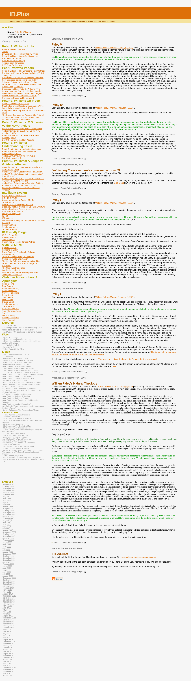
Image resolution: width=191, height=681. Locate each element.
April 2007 (7, 522)
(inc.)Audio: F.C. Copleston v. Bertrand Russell (22, 332)
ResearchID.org (9, 225)
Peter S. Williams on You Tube (15, 104)
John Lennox (8, 297)
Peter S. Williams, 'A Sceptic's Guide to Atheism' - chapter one (23, 460)
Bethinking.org (8, 254)
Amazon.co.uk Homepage (13, 60)
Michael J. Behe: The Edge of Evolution (18, 360)
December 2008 (9, 560)
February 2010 (8, 588)
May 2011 (6, 610)
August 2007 (8, 530)
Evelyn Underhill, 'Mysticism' (13, 456)
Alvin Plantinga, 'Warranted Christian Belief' (18, 446)
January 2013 (8, 646)
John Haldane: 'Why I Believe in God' (17, 366)
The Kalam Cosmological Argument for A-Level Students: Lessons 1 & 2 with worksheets (23, 116)
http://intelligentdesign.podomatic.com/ (138, 557)
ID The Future (8, 356)
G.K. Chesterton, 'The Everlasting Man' (17, 426)
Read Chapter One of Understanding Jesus (21, 149)
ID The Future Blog (10, 235)
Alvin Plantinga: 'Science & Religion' (16, 396)
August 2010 (8, 594)
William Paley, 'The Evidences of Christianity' (19, 443)
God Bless (119, 183)
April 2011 (7, 608)
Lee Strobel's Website (11, 345)
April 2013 (7, 652)
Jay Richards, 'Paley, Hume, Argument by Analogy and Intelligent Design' (23, 407)
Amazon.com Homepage (13, 63)
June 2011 (7, 612)
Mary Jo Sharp (8, 315)
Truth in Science (9, 229)
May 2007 (6, 524)
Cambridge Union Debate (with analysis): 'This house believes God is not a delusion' (23, 107)
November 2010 (9, 600)
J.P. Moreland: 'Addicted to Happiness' (17, 394)
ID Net (5, 216)
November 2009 (9, 582)
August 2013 (8, 654)
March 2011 (7, 606)
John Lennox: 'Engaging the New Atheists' (19, 376)
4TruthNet (6, 265)
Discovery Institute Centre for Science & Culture (23, 207)
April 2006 (7, 498)
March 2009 (7, 566)
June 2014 (7, 664)
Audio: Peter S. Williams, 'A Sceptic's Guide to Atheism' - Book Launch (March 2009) (22, 184)
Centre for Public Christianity (15, 259)
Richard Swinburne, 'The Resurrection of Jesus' (21, 410)
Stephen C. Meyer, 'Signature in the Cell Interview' (22, 382)
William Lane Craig (10, 288)
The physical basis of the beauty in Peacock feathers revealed (127, 359)
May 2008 (6, 546)
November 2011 (9, 622)
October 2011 (8, 620)
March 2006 (7, 496)
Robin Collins (8, 284)
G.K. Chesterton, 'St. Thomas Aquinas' (17, 428)
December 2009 (9, 584)
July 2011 (6, 614)
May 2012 (6, 634)
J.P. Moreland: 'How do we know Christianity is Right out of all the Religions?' (23, 391)
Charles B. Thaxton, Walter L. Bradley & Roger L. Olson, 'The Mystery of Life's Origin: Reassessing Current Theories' (23, 452)
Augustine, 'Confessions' (11, 417)
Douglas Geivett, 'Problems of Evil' (16, 364)
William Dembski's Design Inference (18, 209)
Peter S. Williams (22, 32)
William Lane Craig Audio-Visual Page (18, 339)
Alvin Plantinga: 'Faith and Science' (16, 398)
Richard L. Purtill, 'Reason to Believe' (16, 448)
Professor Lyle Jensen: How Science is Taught (20, 370)
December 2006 (9, 514)
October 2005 (8, 486)
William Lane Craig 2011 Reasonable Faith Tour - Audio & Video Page (22, 342)
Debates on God (9, 326)
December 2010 (9, 602)
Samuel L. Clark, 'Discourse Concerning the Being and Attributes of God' (22, 431)
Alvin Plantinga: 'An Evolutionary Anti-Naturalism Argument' (21, 401)
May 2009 (6, 570)
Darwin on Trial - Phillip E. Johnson (17, 204)
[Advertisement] (115, 31)
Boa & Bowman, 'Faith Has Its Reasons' (17, 419)
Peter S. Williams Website (13, 49)
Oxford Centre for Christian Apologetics (19, 263)
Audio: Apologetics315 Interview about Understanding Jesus (19, 152)
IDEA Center (7, 218)
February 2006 (8, 494)
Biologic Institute (9, 198)
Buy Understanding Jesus (13, 158)
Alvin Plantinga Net (10, 309)
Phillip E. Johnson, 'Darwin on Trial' (15, 435)
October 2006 (8, 510)
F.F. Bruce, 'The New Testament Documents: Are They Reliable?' (22, 421)
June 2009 (7, 572)
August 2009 (8, 576)
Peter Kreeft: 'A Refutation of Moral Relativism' (20, 372)
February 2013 (8, 648)
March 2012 (7, 630)
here (114, 366)
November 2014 (9, 670)
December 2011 (9, 624)
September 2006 (9, 508)
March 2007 (7, 520)
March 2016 (7, 676)
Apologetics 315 (9, 247)
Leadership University (11, 270)
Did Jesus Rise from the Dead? (16, 119)
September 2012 (9, 642)
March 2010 (7, 590)
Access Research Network (14, 195)
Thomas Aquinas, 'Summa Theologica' (16, 415)
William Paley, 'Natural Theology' (14, 441)
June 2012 (7, 636)
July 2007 (6, 528)
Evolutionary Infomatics (12, 211)
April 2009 (7, 568)
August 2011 (8, 616)
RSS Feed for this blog (12, 65)
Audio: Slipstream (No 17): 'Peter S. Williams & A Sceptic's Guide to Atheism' (23, 179)
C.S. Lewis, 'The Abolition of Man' (15, 437)
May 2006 (6, 500)
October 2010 (8, 598)
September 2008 (9, 554)
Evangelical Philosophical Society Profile (20, 54)
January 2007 (8, 516)
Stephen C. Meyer (10, 227)
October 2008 (8, 556)
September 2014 (9, 668)
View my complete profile (14, 41)
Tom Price (6, 313)
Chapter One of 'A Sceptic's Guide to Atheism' (22, 172)
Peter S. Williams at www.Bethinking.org (20, 56)
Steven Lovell (8, 302)
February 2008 (8, 540)
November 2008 (9, 558)
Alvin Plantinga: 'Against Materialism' (17, 404)
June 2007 (7, 526)
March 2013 (7, 650)
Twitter (5, 51)
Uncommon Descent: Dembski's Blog (18, 242)
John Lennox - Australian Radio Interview (18, 378)
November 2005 (9, 488)
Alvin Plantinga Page (11, 311)
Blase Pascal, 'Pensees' (11, 445)
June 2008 (7, 548)
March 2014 (7, 660)
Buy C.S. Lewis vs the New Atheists (18, 140)
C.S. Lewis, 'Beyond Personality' (15, 380)
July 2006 (6, 504)
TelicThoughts (8, 239)
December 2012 (9, 644)
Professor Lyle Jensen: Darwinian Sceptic (18, 368)
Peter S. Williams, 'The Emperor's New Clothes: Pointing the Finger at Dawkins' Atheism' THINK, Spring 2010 (23, 73)
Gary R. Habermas (10, 293)
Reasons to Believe (10, 250)
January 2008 (8, 538)
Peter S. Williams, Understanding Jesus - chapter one (22, 458)
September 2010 (9, 596)
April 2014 (7, 662)
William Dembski (9, 290)
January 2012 (8, 626)
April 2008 (7, 544)
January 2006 (8, 492)
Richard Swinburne (10, 318)
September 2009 (9, 578)
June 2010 (7, 592)
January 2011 (8, 604)
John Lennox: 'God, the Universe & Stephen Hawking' (23, 374)
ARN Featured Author (11, 58)
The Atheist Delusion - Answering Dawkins (21, 261)
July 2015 (6, 674)
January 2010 (8, 586)
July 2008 (6, 550)
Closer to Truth (8, 347)
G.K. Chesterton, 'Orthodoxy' (13, 424)
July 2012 (6, 638)
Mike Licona (7, 299)
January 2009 (8, 562)
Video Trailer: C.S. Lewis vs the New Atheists (22, 128)
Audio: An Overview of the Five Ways (18, 156)
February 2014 (8, 658)
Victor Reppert (8, 320)
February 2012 (8, 628)
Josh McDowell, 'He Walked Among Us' (17, 439)
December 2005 (9, 490)
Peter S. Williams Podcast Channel (16, 354)
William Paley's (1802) (114, 47)
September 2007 (9, 532)
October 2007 (8, 534)
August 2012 (8, 640)
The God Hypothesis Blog (13, 268)
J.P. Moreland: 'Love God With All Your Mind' (19, 388)
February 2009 (8, 564)
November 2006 (9, 512)
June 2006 (7, 502)
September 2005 (9, 484)
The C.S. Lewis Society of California (18, 256)
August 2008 (8, 552)
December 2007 (9, 536)
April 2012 (7, 632)
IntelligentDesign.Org (11, 213)
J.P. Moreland (8, 306)
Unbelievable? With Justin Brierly (15, 358)
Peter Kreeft (7, 295)
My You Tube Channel (11, 337)
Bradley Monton (9, 237)
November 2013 (9, 656)
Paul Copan (7, 286)
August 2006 (8, 506)
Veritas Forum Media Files (13, 349)
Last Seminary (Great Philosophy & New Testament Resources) (20, 273)
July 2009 (6, 574)
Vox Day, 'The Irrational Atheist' (14, 433)
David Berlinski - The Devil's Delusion (19, 252)
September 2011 (9, 618)
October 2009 (8, 580)
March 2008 (7, 542)
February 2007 (8, 518)
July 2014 (6, 666)
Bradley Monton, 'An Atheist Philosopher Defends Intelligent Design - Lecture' (21, 385)
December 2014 (9, 672)
